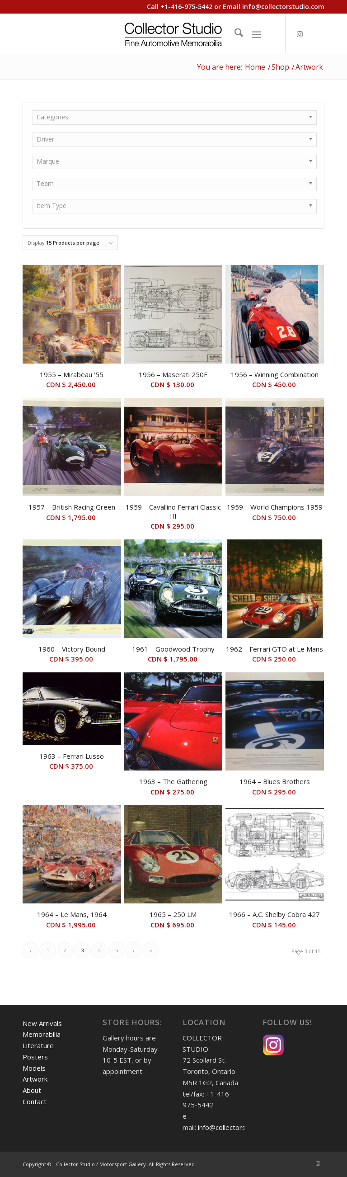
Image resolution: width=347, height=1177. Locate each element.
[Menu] (256, 34)
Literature (38, 1045)
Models (34, 1068)
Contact (35, 1101)
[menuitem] (234, 34)
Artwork (35, 1078)
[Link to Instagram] (299, 34)
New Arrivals (42, 1023)
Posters (35, 1056)
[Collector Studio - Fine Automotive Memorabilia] (173, 34)
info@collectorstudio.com (283, 6)
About (32, 1090)
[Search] (234, 34)
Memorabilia (42, 1034)
